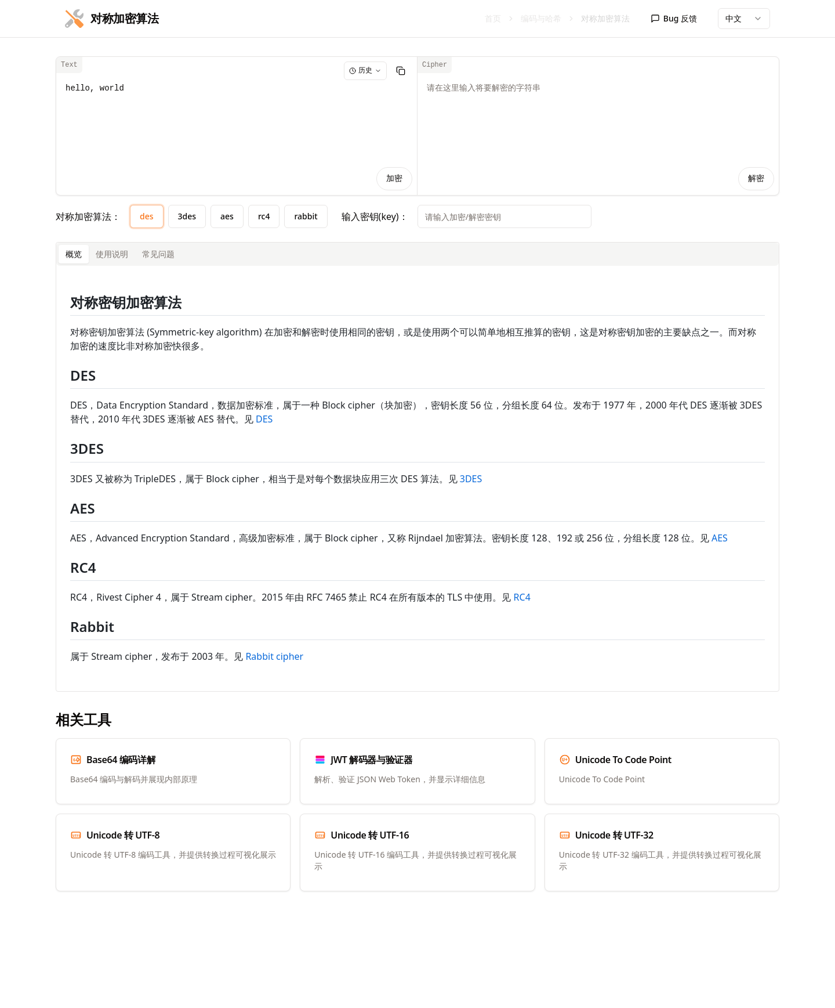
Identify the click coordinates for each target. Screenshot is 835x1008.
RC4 (522, 597)
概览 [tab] (74, 253)
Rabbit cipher (274, 656)
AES (719, 538)
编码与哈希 (541, 18)
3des (187, 216)
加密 (394, 178)
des (147, 216)
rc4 (264, 216)
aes (227, 216)
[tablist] (417, 254)
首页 (493, 18)
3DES (471, 478)
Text (69, 65)
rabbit (305, 216)
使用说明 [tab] (112, 253)
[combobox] (744, 18)
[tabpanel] (417, 478)
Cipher (434, 65)
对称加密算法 (605, 18)
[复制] (400, 70)
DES (264, 419)
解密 (756, 178)
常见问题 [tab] (158, 253)
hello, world (236, 126)
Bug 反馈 (674, 18)
